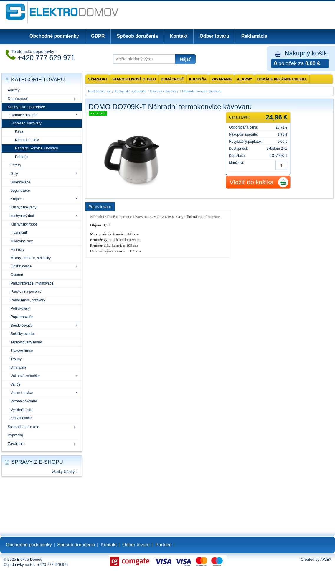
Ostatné (17, 275)
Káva (19, 131)
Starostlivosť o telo (23, 427)
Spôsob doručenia (137, 36)
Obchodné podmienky (54, 36)
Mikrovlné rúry (22, 241)
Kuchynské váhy (23, 207)
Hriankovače (20, 182)
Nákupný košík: (300, 59)
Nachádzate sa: (99, 91)
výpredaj (97, 79)
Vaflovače (18, 368)
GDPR (98, 36)
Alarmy (13, 90)
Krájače (17, 199)
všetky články (63, 471)
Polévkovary (20, 308)
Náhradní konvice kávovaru (36, 148)
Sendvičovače (22, 325)
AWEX (325, 559)
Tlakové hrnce (22, 350)
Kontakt (179, 36)
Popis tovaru (99, 206)
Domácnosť (17, 98)
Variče (15, 384)
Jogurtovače (20, 190)
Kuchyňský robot (24, 224)
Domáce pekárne (24, 115)
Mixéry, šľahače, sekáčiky (31, 258)
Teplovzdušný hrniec (27, 342)
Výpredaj (15, 435)
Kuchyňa (198, 79)
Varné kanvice (22, 393)
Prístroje (21, 157)
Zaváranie (16, 443)
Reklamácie (254, 36)
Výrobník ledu (21, 410)
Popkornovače (22, 317)
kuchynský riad (22, 216)
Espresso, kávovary (26, 123)
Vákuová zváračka (25, 376)
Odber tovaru (214, 36)
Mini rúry (17, 249)
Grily (14, 174)
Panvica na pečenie (26, 292)
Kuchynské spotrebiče (26, 107)
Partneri (163, 544)
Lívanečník (19, 233)
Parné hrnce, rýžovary (28, 300)
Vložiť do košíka (251, 182)
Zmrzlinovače (21, 418)
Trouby (16, 359)
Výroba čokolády (24, 401)
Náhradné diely (27, 140)
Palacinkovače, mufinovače (32, 283)
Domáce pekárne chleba (282, 79)
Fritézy (16, 165)
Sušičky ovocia (22, 334)
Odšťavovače (21, 266)
